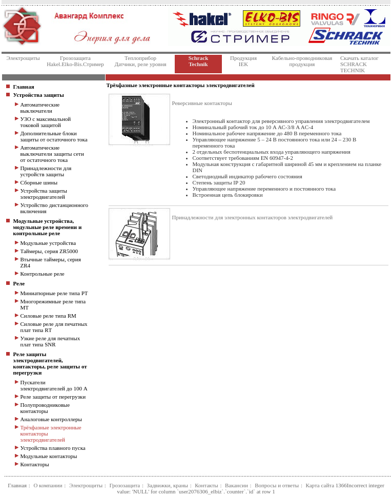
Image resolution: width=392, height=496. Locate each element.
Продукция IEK (243, 61)
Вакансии (236, 485)
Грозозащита (124, 485)
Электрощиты (85, 485)
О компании (47, 485)
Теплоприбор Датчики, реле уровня (140, 61)
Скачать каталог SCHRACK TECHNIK (359, 64)
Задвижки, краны (167, 485)
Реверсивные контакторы (202, 103)
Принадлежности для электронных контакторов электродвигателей (252, 217)
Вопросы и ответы (277, 485)
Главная (17, 485)
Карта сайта (319, 485)
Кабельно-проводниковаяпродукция (302, 61)
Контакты (206, 485)
